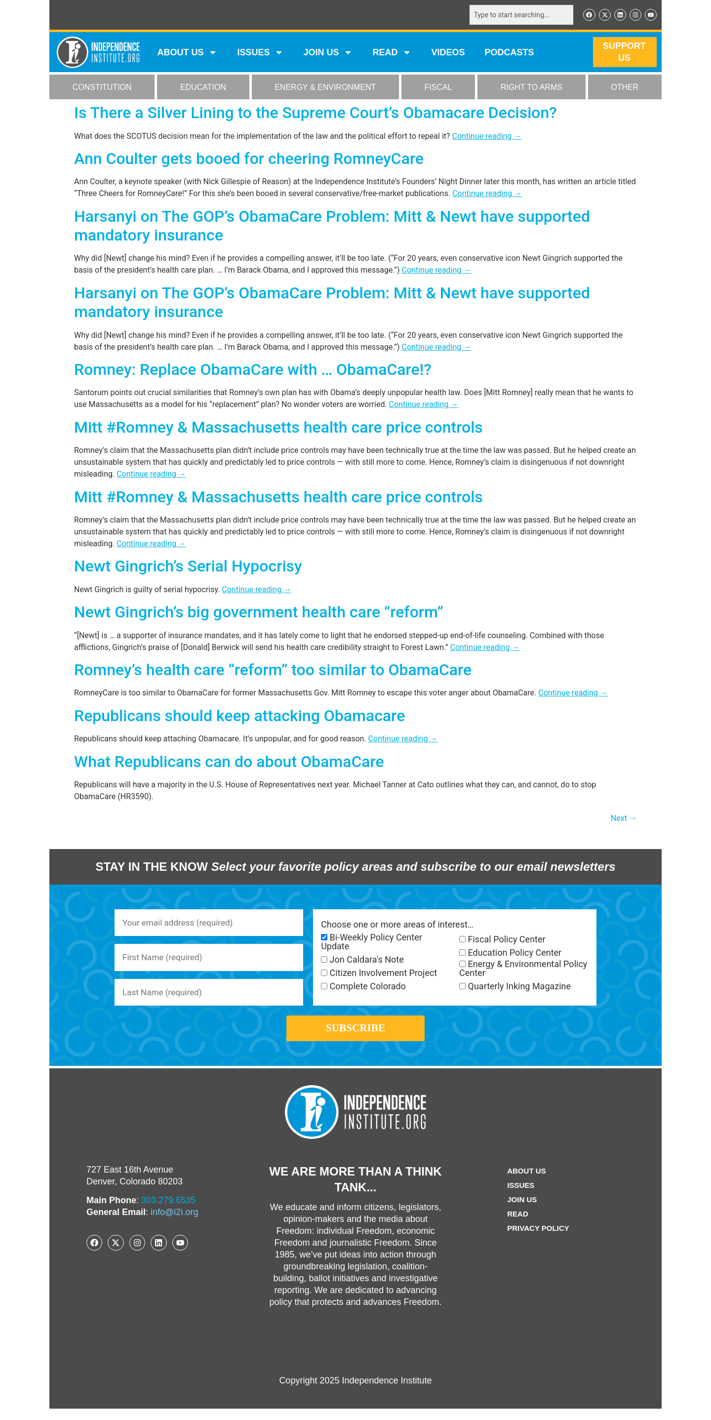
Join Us (521, 1211)
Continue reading (487, 136)
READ (391, 53)
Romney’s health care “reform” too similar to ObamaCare (273, 670)
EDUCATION (203, 88)
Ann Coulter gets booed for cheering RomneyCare (249, 159)
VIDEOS (448, 53)
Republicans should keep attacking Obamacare (239, 716)
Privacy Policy (538, 1239)
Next (624, 819)
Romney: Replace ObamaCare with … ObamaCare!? (253, 370)
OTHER (624, 88)
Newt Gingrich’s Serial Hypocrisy (188, 567)
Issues (260, 53)
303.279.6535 (168, 1212)
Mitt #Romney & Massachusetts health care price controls (278, 428)
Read (516, 1225)
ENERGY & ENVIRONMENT (325, 88)
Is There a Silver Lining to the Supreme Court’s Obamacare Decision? (315, 113)
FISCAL (438, 88)
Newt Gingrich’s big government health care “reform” (258, 613)
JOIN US (328, 53)
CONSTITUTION (102, 88)
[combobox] (517, 15)
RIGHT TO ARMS (531, 88)
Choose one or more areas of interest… (397, 925)
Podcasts (509, 53)
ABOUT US (187, 53)
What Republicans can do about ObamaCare (229, 762)
